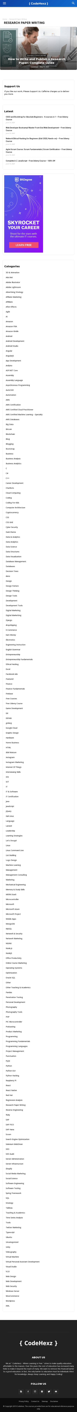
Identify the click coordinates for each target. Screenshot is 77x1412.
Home (5, 19)
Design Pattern (12, 586)
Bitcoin (9, 429)
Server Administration (15, 1159)
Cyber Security (12, 527)
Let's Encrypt (11, 840)
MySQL (9, 928)
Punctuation (11, 1056)
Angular (9, 351)
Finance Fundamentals (15, 689)
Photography (11, 1007)
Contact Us (35, 1401)
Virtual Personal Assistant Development (23, 1261)
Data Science (11, 546)
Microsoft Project (13, 914)
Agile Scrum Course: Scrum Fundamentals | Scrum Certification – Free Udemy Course (39, 150)
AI (6, 316)
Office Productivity (13, 958)
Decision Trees (12, 571)
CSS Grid (9, 522)
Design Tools (11, 595)
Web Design (11, 1276)
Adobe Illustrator (13, 282)
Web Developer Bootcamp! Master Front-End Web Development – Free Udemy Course (38, 129)
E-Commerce (11, 630)
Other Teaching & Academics (18, 987)
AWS (8, 400)
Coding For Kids (12, 502)
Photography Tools (14, 1012)
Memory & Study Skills (15, 889)
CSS (7, 517)
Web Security (11, 1286)
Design (9, 581)
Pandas (9, 992)
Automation (11, 395)
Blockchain (10, 434)
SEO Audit (10, 1154)
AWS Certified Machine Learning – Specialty (24, 414)
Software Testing (13, 1188)
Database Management (16, 561)
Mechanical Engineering (16, 884)
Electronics (10, 640)
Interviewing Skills (13, 772)
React (8, 1085)
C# (7, 473)
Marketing (10, 879)
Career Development (14, 483)
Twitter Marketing (13, 1227)
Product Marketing (14, 1031)
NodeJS (9, 953)
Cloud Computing (13, 493)
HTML (8, 747)
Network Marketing (14, 938)
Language (10, 821)
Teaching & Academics (15, 1212)
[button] (73, 3)
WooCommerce (12, 1296)
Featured (9, 679)
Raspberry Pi (11, 1080)
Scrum (8, 1134)
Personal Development (15, 1002)
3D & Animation (12, 272)
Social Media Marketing (16, 1173)
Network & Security (14, 933)
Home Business (12, 742)
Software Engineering (15, 1183)
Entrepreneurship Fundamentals (19, 659)
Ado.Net (9, 277)
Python (9, 1066)
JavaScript (10, 806)
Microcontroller (12, 899)
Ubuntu (9, 1237)
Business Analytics (13, 463)
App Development (13, 360)
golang (9, 723)
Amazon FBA (11, 326)
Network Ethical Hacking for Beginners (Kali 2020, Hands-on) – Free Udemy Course (37, 140)
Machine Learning (13, 865)
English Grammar (13, 649)
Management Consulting (16, 875)
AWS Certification (13, 404)
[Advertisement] (38, 11)
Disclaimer (54, 1401)
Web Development (14, 1281)
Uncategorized (12, 1242)
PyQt (8, 1061)
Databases (10, 566)
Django (9, 620)
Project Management (15, 1051)
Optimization (11, 973)
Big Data (9, 424)
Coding (9, 498)
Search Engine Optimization (17, 1139)
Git (7, 713)
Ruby (8, 1115)
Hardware (10, 737)
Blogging (10, 444)
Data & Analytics (13, 537)
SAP (7, 1119)
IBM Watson (11, 752)
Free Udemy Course (14, 703)
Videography (11, 1252)
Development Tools (14, 605)
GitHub (9, 718)
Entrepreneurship (13, 654)
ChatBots (10, 488)
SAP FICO (10, 1124)
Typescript (10, 1232)
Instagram (10, 757)
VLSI (8, 1271)
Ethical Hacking (12, 664)
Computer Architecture (15, 507)
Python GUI (11, 1070)
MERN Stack (11, 894)
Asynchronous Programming (18, 385)
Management (11, 870)
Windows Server (12, 1291)
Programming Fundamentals (18, 1041)
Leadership (10, 831)
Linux (8, 845)
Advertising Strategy (14, 292)
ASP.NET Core (12, 370)
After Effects (11, 307)
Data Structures (12, 551)
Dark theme (11, 532)
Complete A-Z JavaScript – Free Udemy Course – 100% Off (30, 161)
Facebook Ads (12, 674)
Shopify (9, 1168)
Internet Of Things (13, 767)
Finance (9, 684)
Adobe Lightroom (13, 287)
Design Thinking (12, 591)
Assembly (10, 375)
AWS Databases (12, 419)
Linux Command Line (15, 850)
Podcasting (10, 1026)
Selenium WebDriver (14, 1144)
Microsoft (10, 904)
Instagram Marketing (15, 762)
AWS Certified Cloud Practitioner (19, 409)
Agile (8, 311)
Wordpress (10, 1301)
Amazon (9, 321)
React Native (11, 1090)
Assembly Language (14, 380)
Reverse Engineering (14, 1110)
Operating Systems (14, 968)
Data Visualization (13, 556)
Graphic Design (12, 733)
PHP (7, 1017)
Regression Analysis (14, 1100)
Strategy (9, 1203)
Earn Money (11, 635)
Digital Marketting (13, 615)
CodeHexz (34, 67)
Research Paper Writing (36, 55)
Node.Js (9, 948)
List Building (11, 855)
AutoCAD (10, 390)
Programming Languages (17, 1046)
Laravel (9, 826)
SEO (7, 1149)
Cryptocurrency (12, 512)
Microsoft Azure (13, 909)
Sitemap (45, 1401)
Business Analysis (13, 458)
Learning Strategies (14, 835)
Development (11, 600)
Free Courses (11, 698)
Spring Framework (13, 1193)
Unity (8, 1247)
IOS (7, 777)
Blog (8, 439)
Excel (8, 669)
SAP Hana (10, 1129)
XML (8, 1306)
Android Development (15, 341)
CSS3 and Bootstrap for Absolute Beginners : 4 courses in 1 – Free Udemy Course (37, 118)
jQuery (8, 811)
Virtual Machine (12, 1257)
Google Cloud (11, 728)
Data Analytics (12, 542)
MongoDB (10, 924)
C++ (7, 478)
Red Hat (9, 1095)
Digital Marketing (13, 610)
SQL (7, 1198)
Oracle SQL (10, 977)
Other (8, 982)
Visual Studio (11, 1266)
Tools (8, 1222)
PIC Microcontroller (14, 1022)
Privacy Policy (24, 1401)
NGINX (8, 943)
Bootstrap (10, 449)
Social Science (12, 1178)
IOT (7, 782)
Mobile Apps (11, 919)
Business (9, 453)
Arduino (9, 365)
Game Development (14, 708)
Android (9, 336)
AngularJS (10, 356)
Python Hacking (12, 1075)
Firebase (9, 693)
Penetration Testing (14, 997)
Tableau (9, 1208)
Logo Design (11, 860)
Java (7, 801)
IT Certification (12, 796)
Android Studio (12, 346)
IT (6, 786)
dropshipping (11, 625)
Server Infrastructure (14, 1164)
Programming (12, 1036)
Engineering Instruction (15, 644)
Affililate (9, 302)
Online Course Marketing (16, 963)
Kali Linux (10, 816)
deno (8, 576)
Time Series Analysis (14, 1217)
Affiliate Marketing (13, 297)
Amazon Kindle (12, 331)
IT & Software (12, 791)
